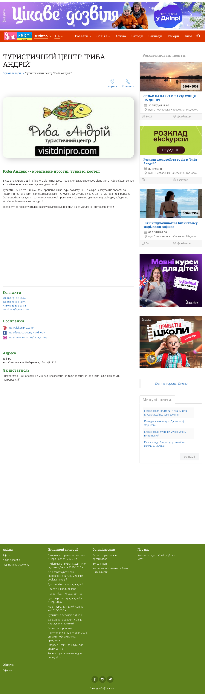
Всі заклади (100, 563)
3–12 (147, 117)
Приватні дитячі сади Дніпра (65, 593)
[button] (43, 36)
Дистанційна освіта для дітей (65, 584)
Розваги (83, 36)
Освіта (103, 36)
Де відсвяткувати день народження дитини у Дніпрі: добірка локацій (65, 576)
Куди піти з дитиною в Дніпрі (65, 615)
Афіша (120, 36)
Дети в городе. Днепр (171, 383)
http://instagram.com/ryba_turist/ (27, 337)
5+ (145, 180)
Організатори (12, 73)
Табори (173, 36)
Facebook (94, 679)
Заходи (137, 36)
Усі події (189, 456)
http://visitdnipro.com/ (21, 327)
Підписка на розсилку (16, 564)
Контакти (128, 83)
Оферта (7, 670)
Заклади (155, 36)
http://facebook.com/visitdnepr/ (26, 332)
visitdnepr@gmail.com (16, 309)
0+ (145, 244)
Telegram (110, 679)
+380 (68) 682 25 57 (14, 298)
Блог (188, 36)
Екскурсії (180, 180)
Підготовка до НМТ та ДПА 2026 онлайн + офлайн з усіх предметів (67, 636)
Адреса (112, 83)
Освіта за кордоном (60, 628)
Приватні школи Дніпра (62, 588)
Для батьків (182, 117)
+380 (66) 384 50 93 (14, 301)
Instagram (102, 679)
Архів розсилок (12, 559)
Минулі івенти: (157, 399)
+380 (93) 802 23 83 (14, 305)
